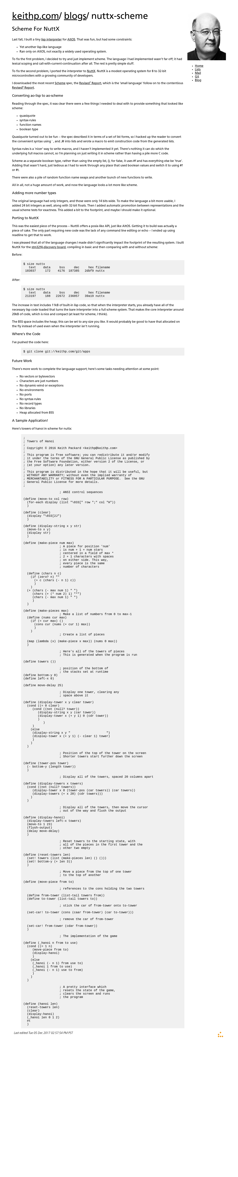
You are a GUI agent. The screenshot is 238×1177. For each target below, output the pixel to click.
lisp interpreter (51, 39)
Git (197, 76)
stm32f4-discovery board (49, 247)
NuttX (91, 71)
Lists (198, 69)
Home (199, 66)
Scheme (60, 83)
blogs (75, 16)
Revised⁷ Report (90, 83)
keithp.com (35, 16)
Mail (198, 73)
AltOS (71, 39)
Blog (198, 80)
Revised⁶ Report (23, 87)
